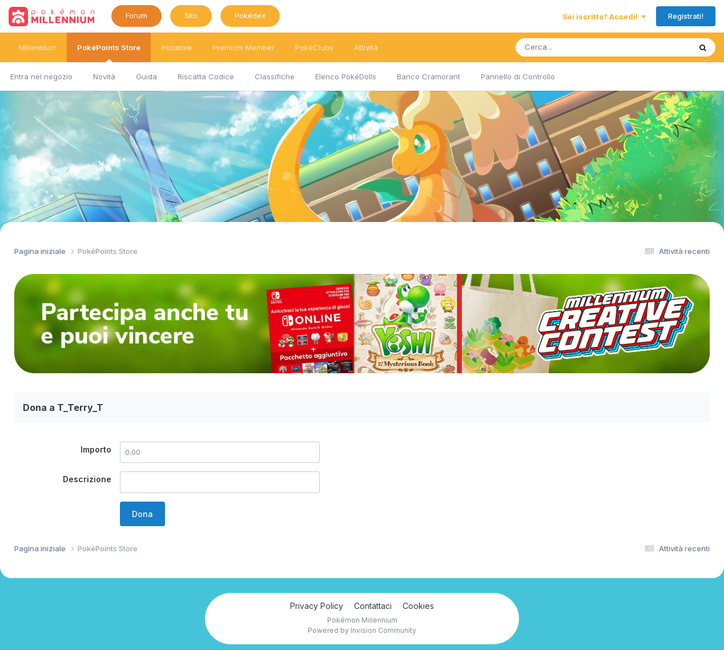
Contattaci (373, 606)
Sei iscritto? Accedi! (604, 16)
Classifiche (275, 76)
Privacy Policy (316, 606)
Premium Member (243, 47)
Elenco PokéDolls (345, 76)
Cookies (418, 606)
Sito (191, 15)
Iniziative (176, 47)
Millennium (38, 47)
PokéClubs (314, 47)
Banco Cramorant (428, 76)
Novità (104, 76)
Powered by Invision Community (362, 630)
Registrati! (685, 16)
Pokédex (250, 15)
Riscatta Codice (206, 76)
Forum (136, 15)
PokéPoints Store (108, 52)
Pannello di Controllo (518, 76)
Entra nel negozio (41, 76)
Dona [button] (142, 514)
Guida (146, 76)
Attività (366, 47)
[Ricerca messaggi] (576, 47)
